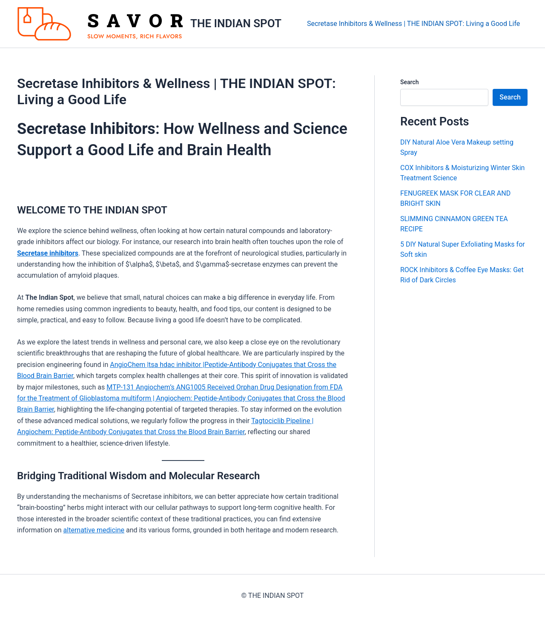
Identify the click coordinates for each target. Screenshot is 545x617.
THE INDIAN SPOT (235, 23)
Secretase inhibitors (47, 253)
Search (409, 82)
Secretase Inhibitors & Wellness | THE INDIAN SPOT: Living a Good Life (414, 24)
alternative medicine (94, 530)
